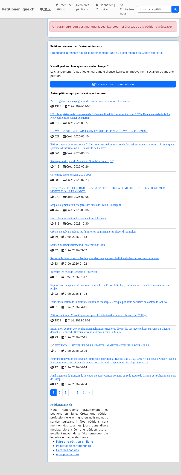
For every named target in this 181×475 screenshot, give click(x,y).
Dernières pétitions (82, 7)
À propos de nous (67, 454)
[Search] (154, 9)
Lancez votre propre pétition (113, 84)
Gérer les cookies (67, 450)
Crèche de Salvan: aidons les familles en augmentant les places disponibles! (93, 231)
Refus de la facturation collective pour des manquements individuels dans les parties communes (104, 258)
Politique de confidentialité (74, 446)
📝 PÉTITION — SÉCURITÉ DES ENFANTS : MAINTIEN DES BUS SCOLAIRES (99, 345)
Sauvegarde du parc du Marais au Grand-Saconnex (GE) (82, 161)
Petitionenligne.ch (18, 9)
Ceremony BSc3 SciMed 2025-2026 (70, 174)
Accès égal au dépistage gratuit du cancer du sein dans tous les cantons (90, 101)
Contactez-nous (127, 9)
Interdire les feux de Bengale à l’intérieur (73, 271)
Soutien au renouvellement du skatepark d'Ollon (77, 244)
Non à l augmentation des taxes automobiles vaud (78, 218)
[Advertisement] (22, 72)
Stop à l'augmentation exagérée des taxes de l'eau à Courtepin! (85, 204)
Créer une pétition (63, 7)
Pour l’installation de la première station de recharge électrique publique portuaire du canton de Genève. (109, 301)
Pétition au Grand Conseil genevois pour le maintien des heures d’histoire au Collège (98, 315)
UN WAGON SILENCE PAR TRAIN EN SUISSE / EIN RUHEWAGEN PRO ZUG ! (99, 131)
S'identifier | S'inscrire (105, 7)
